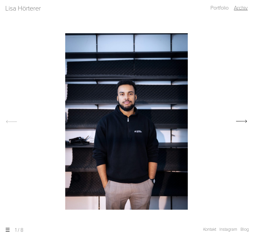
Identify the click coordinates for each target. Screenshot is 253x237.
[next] (243, 121)
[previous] (10, 121)
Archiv (241, 8)
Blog (244, 229)
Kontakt (209, 229)
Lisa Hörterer (23, 9)
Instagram (228, 229)
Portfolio (220, 8)
